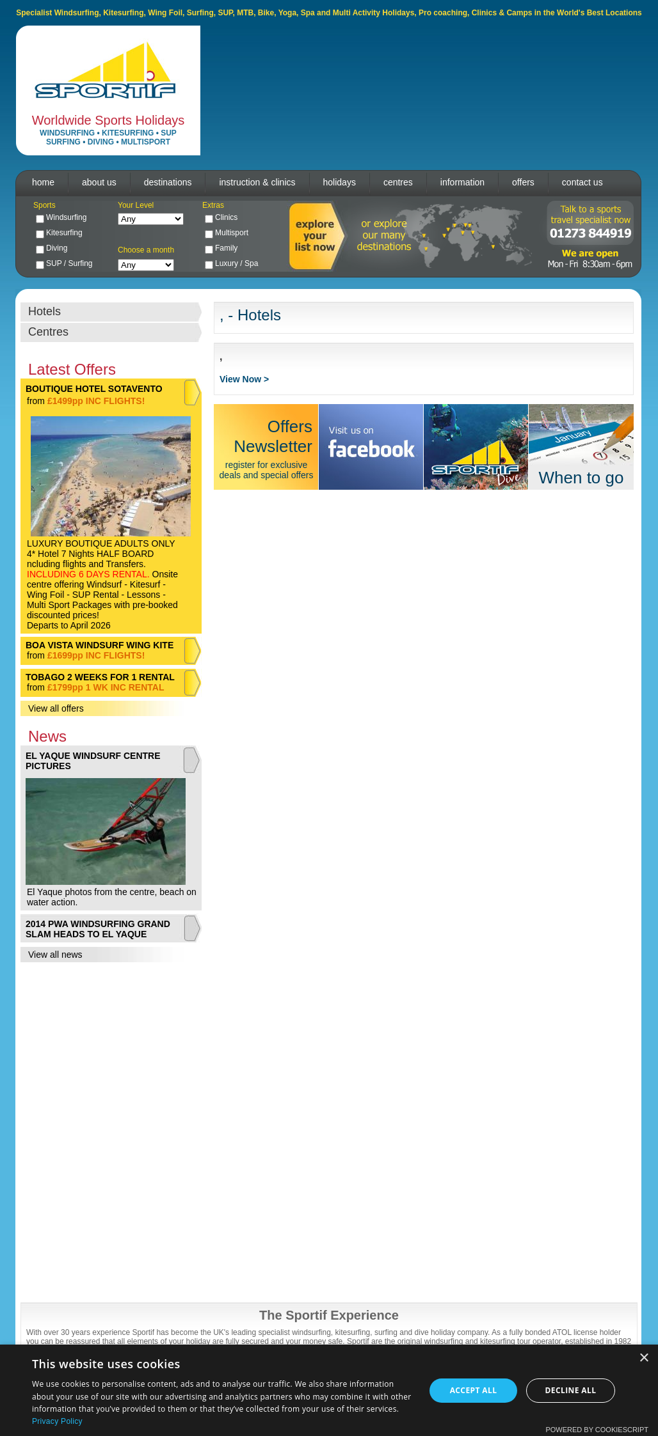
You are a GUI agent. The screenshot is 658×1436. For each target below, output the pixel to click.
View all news (55, 954)
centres (398, 182)
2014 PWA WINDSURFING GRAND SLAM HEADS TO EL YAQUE (98, 929)
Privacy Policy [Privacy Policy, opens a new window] (57, 1421)
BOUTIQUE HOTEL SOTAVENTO (94, 389)
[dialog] (329, 1390)
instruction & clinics (257, 182)
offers (523, 182)
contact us (582, 182)
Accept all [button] (473, 1390)
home (43, 182)
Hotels (44, 311)
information (462, 182)
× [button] (643, 1358)
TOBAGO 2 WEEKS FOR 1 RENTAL (100, 677)
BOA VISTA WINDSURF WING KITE (99, 645)
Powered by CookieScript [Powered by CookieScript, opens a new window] (596, 1429)
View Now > (244, 379)
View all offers (56, 708)
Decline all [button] (571, 1390)
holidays (339, 182)
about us (99, 182)
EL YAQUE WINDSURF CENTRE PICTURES (93, 761)
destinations (168, 182)
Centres (48, 331)
